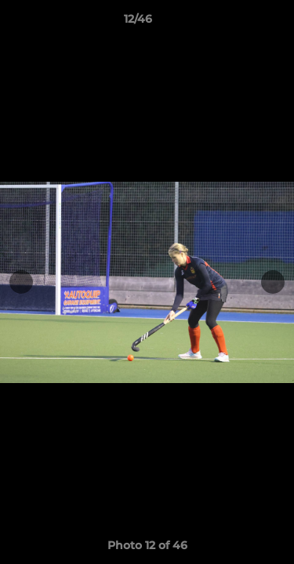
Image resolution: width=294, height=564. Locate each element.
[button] (237, 23)
